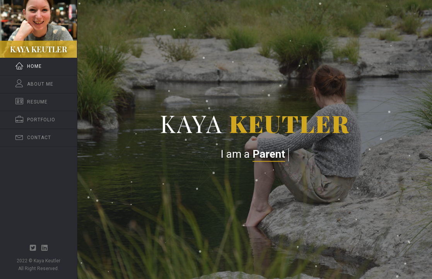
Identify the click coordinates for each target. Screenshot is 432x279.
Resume (31, 102)
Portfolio (35, 120)
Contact (33, 137)
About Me (34, 84)
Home (28, 66)
